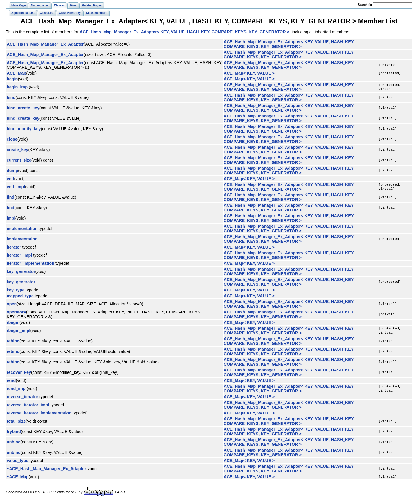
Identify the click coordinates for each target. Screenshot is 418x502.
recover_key (19, 372)
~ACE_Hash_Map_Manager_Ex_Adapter (46, 468)
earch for (365, 4)
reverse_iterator (22, 396)
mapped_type (20, 295)
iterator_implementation (30, 263)
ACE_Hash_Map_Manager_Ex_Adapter (45, 44)
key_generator (21, 271)
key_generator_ (22, 282)
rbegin (13, 322)
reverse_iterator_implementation (39, 413)
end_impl (16, 186)
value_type (17, 460)
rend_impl (17, 388)
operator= (16, 312)
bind (11, 97)
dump (12, 170)
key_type (16, 290)
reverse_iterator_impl (28, 405)
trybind (14, 431)
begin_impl (18, 87)
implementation (22, 228)
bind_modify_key (24, 128)
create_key (17, 149)
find (10, 197)
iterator (14, 247)
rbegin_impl (18, 330)
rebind (13, 341)
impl (11, 218)
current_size (19, 160)
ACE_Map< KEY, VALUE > (249, 73)
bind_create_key (23, 108)
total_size (16, 421)
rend (11, 380)
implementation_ (23, 239)
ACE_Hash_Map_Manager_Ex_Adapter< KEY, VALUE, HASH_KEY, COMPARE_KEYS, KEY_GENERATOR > (184, 32)
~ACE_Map (18, 476)
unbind (14, 442)
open (12, 304)
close (12, 139)
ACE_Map (16, 73)
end (10, 178)
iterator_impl (19, 255)
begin (12, 79)
